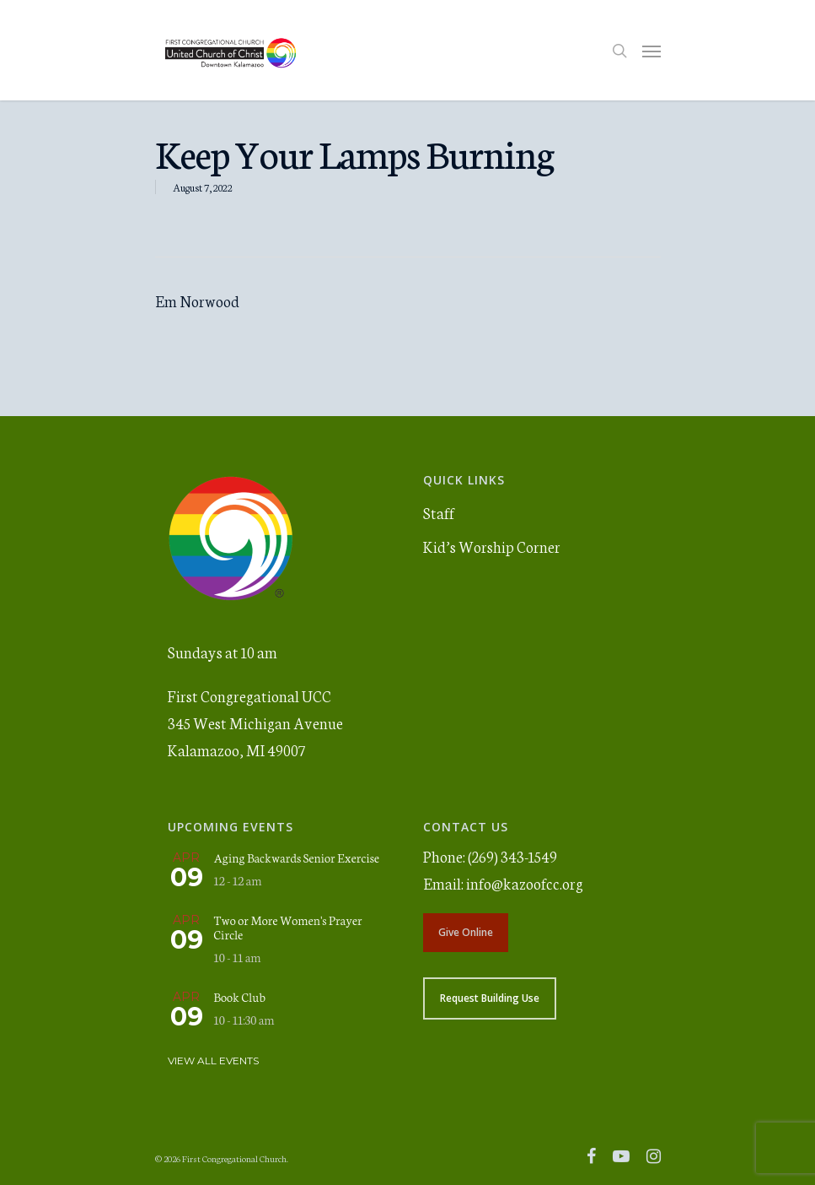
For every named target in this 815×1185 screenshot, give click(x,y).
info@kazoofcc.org (524, 883)
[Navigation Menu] (651, 50)
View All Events (213, 1060)
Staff (438, 512)
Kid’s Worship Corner (491, 546)
